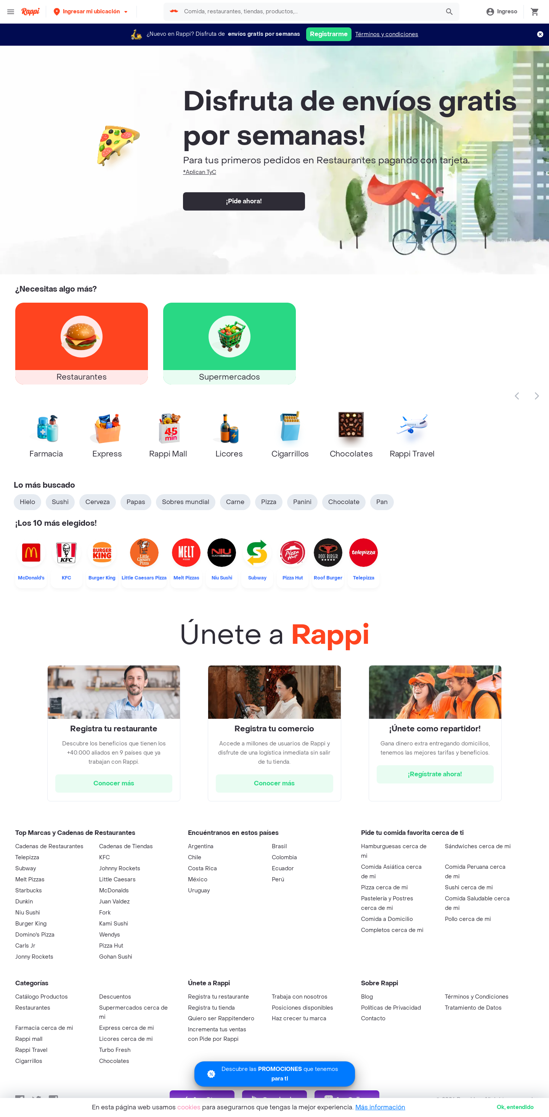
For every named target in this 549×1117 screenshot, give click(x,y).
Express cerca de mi (126, 1028)
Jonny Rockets (34, 957)
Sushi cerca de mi (469, 887)
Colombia (284, 857)
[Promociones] (274, 1074)
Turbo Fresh (114, 1050)
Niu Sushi (27, 912)
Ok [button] (515, 1107)
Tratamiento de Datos (473, 1008)
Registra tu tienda (211, 1008)
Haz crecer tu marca (299, 1018)
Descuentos (115, 997)
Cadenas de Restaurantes (49, 846)
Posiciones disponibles (302, 1008)
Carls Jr (25, 945)
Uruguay (199, 890)
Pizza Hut (111, 945)
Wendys (109, 934)
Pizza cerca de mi (384, 887)
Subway (25, 868)
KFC (104, 857)
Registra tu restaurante (218, 997)
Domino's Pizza (35, 934)
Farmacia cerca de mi (44, 1028)
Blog (367, 997)
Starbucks (28, 890)
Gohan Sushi (115, 957)
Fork (105, 912)
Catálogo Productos (41, 997)
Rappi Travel (31, 1050)
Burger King (31, 923)
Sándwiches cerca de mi (478, 846)
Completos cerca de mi (392, 930)
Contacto (373, 1018)
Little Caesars (117, 879)
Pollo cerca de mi (468, 919)
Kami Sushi (113, 923)
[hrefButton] (113, 783)
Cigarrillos (28, 1061)
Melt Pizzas (30, 879)
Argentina (201, 846)
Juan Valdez (114, 901)
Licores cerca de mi (126, 1039)
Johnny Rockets (119, 868)
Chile (194, 857)
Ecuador (283, 868)
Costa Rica (202, 868)
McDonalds (114, 890)
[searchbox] (310, 12)
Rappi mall (28, 1039)
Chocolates (114, 1061)
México (197, 879)
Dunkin (24, 901)
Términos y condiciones (386, 34)
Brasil (279, 846)
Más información (380, 1107)
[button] (91, 12)
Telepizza (27, 857)
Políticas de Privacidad (391, 1008)
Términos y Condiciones (477, 997)
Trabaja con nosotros (299, 997)
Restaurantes (32, 1008)
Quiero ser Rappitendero (221, 1018)
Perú (278, 879)
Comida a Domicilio (387, 919)
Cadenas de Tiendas (126, 846)
